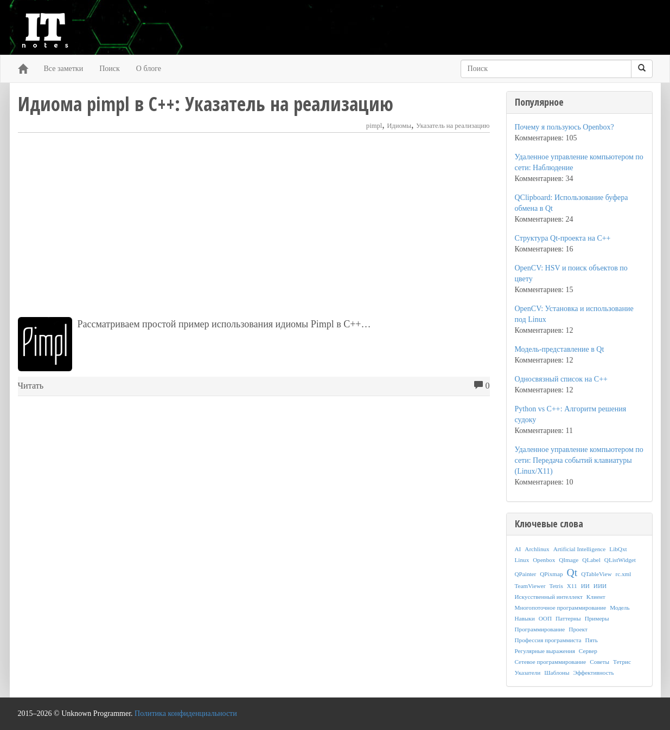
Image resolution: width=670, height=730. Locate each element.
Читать (31, 386)
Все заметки (64, 68)
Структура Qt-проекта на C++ (563, 238)
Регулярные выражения (545, 651)
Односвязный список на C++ (561, 379)
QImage (568, 560)
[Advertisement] (254, 225)
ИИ (585, 586)
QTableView (596, 574)
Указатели (528, 672)
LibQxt (618, 549)
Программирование (540, 629)
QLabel (591, 560)
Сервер (588, 651)
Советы (599, 661)
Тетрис (622, 661)
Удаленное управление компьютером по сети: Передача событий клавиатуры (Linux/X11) (579, 460)
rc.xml (623, 574)
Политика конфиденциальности (186, 713)
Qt (572, 572)
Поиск (109, 68)
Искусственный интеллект (549, 596)
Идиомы (399, 126)
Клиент (595, 596)
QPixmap (551, 574)
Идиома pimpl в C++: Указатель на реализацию (205, 104)
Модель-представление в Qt (559, 349)
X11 (572, 586)
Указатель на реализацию (453, 126)
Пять (591, 640)
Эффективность (593, 672)
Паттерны (568, 618)
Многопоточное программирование (561, 607)
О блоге (148, 68)
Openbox (544, 560)
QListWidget (620, 560)
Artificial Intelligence (579, 549)
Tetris (556, 586)
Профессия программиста (548, 640)
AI (518, 549)
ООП (545, 618)
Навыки (525, 618)
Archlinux (537, 549)
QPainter (526, 574)
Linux (522, 560)
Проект (578, 629)
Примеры (597, 618)
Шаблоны (556, 672)
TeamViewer (530, 586)
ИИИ (600, 586)
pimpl (374, 126)
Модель (619, 607)
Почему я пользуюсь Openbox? (564, 127)
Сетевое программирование (550, 661)
